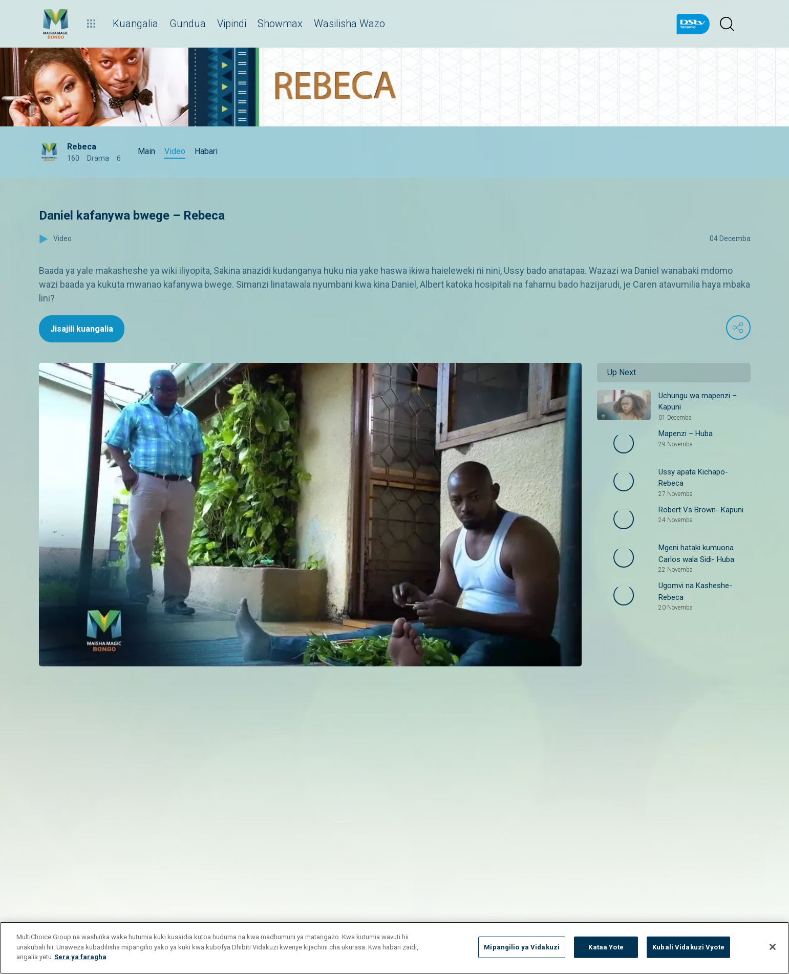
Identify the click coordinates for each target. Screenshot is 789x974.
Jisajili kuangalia (81, 329)
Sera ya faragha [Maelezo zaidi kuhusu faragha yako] (80, 957)
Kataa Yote (605, 947)
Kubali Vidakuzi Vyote (688, 947)
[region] (394, 948)
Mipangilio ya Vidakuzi (522, 947)
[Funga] (772, 947)
